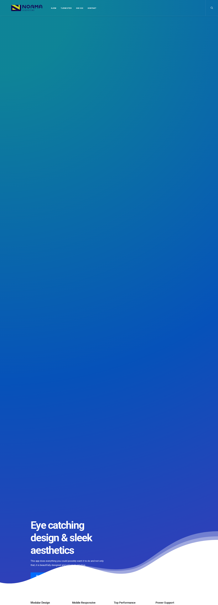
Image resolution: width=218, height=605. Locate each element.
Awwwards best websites (125, 576)
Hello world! (51, 463)
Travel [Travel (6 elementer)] (174, 574)
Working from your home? (126, 583)
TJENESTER (58, 8)
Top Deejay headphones (125, 566)
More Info (63, 86)
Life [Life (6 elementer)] (183, 566)
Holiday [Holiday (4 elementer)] (176, 566)
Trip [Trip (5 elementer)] (181, 574)
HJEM (46, 8)
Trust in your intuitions (124, 569)
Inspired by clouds (158, 465)
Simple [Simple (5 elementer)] (167, 570)
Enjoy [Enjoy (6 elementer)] (167, 566)
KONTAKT (84, 8)
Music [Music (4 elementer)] (159, 570)
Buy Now (40, 86)
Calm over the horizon (107, 466)
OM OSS (72, 8)
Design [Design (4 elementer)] (159, 566)
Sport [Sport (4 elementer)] (176, 570)
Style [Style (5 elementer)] (159, 574)
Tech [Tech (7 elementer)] (166, 574)
